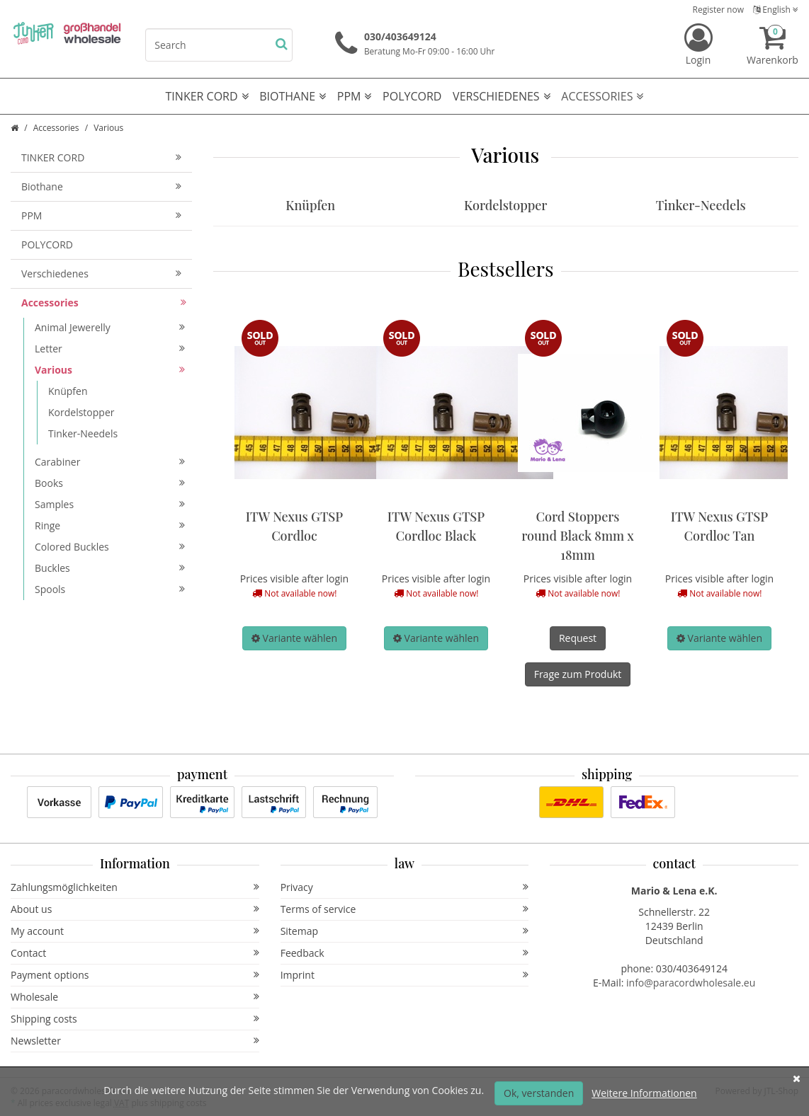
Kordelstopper (506, 205)
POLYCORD (412, 96)
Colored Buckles (110, 546)
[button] (294, 638)
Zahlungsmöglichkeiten (135, 887)
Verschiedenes (501, 96)
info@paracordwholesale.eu (690, 982)
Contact (135, 953)
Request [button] (577, 638)
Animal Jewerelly (110, 327)
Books (110, 483)
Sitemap (405, 931)
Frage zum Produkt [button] (578, 674)
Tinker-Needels (701, 205)
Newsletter (135, 1040)
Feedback (405, 953)
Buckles (110, 568)
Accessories (602, 96)
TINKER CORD (207, 96)
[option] (295, 487)
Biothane (292, 96)
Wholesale (135, 996)
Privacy (405, 887)
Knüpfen (310, 205)
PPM (354, 96)
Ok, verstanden (539, 1093)
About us (135, 909)
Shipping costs (135, 1018)
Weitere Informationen (644, 1093)
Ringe (110, 525)
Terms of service (405, 909)
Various (110, 369)
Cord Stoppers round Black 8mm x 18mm (577, 535)
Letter (110, 348)
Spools (110, 589)
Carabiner (110, 461)
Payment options (135, 975)
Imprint (405, 975)
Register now (718, 10)
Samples (110, 504)
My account (135, 931)
